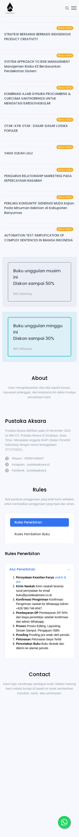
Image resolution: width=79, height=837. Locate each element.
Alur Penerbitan (22, 569)
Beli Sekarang (22, 293)
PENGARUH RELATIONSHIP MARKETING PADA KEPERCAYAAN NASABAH (38, 178)
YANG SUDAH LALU (18, 153)
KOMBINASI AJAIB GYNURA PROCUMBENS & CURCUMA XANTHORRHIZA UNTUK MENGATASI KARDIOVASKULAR (37, 98)
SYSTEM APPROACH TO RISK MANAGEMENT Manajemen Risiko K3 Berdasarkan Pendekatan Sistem (37, 66)
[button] (64, 822)
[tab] (39, 522)
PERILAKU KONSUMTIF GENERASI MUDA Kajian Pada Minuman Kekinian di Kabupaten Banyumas (39, 208)
